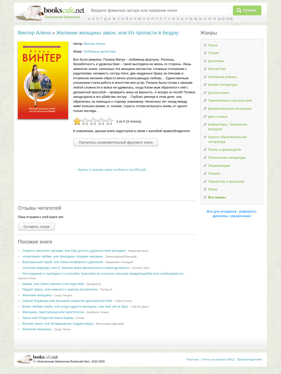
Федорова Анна (138, 250)
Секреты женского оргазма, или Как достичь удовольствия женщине (74, 251)
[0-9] (229, 19)
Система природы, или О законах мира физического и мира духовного (75, 268)
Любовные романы (222, 77)
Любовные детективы (99, 51)
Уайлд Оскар (123, 300)
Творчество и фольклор (226, 181)
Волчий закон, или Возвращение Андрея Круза (57, 323)
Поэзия (213, 53)
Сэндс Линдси (63, 295)
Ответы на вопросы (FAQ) (218, 359)
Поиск (249, 10)
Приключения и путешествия (230, 100)
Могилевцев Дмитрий (110, 323)
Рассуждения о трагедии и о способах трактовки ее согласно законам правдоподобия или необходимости (102, 273)
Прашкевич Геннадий (119, 262)
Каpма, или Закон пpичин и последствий (53, 284)
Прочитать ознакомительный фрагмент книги (116, 142)
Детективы (216, 61)
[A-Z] (221, 19)
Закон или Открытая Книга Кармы (48, 318)
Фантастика (217, 69)
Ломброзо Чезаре (97, 312)
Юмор (212, 189)
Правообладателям (249, 359)
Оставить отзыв (37, 227)
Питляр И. (106, 289)
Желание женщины (37, 295)
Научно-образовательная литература (227, 139)
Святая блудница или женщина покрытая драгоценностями (67, 301)
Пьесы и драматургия (224, 149)
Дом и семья (217, 116)
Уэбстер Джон (140, 306)
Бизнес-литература (222, 85)
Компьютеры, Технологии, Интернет (227, 126)
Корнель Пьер (27, 278)
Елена (80, 317)
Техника (214, 173)
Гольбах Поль (141, 267)
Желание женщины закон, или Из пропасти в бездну (117, 32)
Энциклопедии (219, 166)
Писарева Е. (94, 283)
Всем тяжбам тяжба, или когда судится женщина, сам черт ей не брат (75, 306)
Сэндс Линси (62, 329)
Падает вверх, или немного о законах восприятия (60, 289)
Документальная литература (230, 108)
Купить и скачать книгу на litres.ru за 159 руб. (112, 170)
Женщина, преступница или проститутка (53, 312)
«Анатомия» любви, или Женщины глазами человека (62, 256)
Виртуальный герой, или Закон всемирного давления (62, 262)
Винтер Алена (34, 32)
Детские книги (218, 93)
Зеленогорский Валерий (121, 256)
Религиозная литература (227, 157)
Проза (212, 45)
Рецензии (192, 359)
